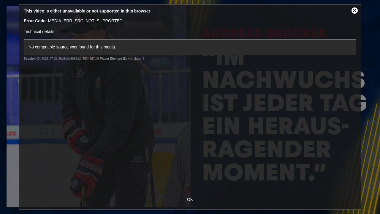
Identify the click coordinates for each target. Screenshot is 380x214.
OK (190, 199)
